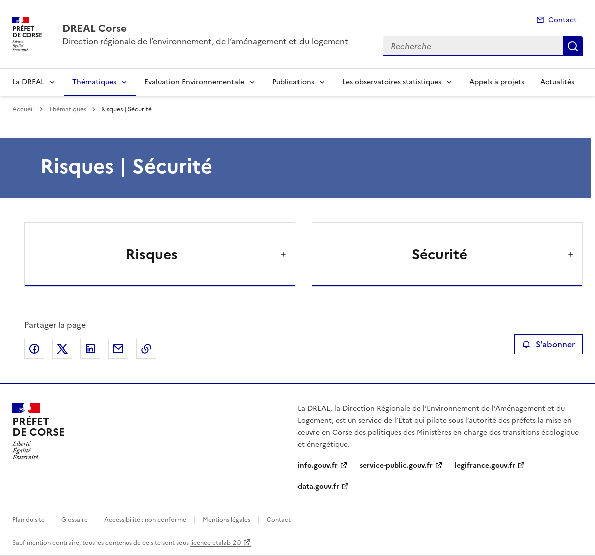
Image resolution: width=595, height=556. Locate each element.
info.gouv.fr (318, 465)
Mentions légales (226, 519)
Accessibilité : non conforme (145, 519)
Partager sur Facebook (34, 349)
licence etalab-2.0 (215, 542)
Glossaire (74, 519)
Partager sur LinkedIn (90, 349)
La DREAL (28, 82)
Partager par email (118, 349)
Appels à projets (496, 82)
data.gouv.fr (318, 486)
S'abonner (548, 344)
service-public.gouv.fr (396, 465)
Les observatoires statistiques (391, 82)
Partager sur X (62, 349)
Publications (293, 82)
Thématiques (94, 82)
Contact (562, 20)
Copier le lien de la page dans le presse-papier (146, 349)
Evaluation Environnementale (194, 82)
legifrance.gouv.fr (485, 465)
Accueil (23, 109)
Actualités (557, 82)
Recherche (573, 46)
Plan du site (28, 519)
